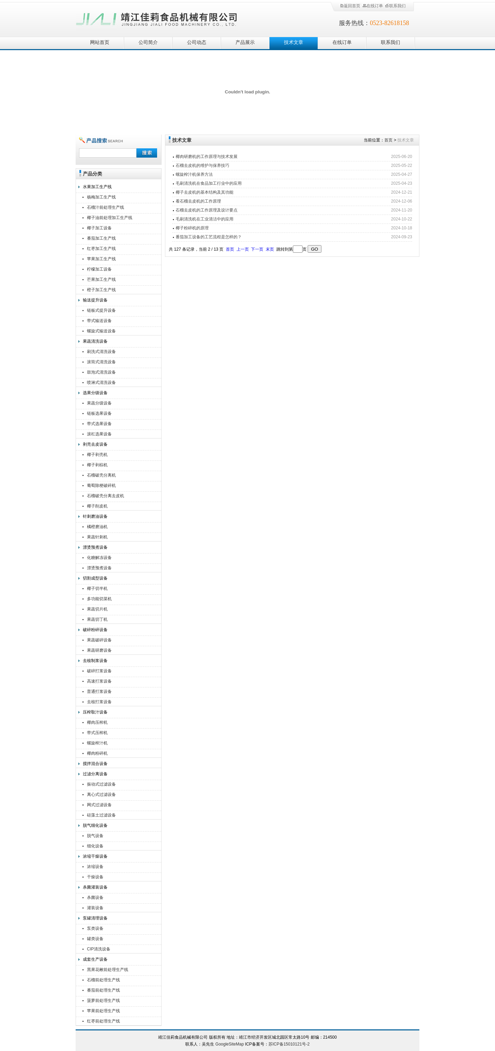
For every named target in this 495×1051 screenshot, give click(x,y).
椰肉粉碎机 (97, 753)
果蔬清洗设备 (95, 341)
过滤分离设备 (95, 774)
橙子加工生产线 (101, 289)
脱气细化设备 (95, 825)
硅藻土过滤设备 (101, 815)
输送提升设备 (95, 300)
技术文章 (293, 42)
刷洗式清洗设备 (101, 351)
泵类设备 (95, 928)
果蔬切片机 (97, 609)
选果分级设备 (95, 392)
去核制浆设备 (95, 660)
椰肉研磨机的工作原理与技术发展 (207, 156)
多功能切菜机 (99, 598)
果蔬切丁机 (97, 619)
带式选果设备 (99, 423)
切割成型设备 (95, 578)
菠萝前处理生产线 (103, 1000)
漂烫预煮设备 (95, 547)
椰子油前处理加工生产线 (109, 217)
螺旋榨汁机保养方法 (194, 174)
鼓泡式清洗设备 (101, 372)
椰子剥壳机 (97, 454)
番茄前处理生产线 (103, 990)
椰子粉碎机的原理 (192, 228)
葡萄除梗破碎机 (101, 485)
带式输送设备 (99, 320)
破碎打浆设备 (99, 671)
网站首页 (99, 42)
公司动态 (196, 42)
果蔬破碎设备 (99, 640)
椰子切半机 (97, 588)
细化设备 (95, 846)
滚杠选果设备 (99, 434)
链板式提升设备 (101, 310)
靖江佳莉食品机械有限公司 (157, 18)
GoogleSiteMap (230, 1044)
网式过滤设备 (99, 804)
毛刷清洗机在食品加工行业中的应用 (209, 183)
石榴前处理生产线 (103, 980)
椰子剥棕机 (97, 464)
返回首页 (350, 5)
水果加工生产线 (97, 186)
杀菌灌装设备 (95, 887)
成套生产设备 (95, 959)
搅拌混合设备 (95, 763)
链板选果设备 (99, 413)
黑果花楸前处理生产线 (107, 969)
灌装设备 (95, 907)
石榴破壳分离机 (101, 475)
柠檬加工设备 (99, 269)
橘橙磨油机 (97, 526)
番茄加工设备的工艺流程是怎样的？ (209, 237)
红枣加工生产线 (101, 248)
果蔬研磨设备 (99, 650)
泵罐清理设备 (95, 918)
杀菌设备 (95, 897)
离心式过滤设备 (101, 794)
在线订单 (372, 5)
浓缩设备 (95, 866)
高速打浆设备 (99, 681)
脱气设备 (95, 835)
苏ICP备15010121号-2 (289, 1044)
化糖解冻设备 (99, 557)
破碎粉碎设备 (95, 629)
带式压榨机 (97, 732)
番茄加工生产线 (101, 238)
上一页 (242, 249)
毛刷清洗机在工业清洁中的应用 (204, 219)
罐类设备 (95, 938)
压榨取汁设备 (95, 712)
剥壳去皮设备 (95, 444)
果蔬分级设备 (99, 403)
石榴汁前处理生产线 (105, 207)
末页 (270, 249)
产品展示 (245, 42)
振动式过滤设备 (101, 784)
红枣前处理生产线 (103, 1021)
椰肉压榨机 (97, 722)
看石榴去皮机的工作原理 (198, 201)
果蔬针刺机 (97, 537)
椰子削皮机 (97, 506)
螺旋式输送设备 (101, 331)
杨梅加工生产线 (101, 197)
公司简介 (148, 42)
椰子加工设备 (99, 228)
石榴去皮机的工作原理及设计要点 (207, 210)
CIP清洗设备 (98, 949)
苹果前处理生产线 (103, 1010)
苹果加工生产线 (101, 258)
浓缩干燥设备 (95, 856)
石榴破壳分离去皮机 (105, 495)
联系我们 (395, 5)
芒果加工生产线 (101, 279)
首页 (388, 140)
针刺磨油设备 (95, 516)
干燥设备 (95, 877)
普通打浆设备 (99, 691)
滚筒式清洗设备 (101, 361)
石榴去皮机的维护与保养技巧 (202, 165)
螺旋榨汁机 (97, 743)
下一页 (257, 249)
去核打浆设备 (99, 701)
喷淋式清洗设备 (101, 382)
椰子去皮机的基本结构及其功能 (204, 192)
